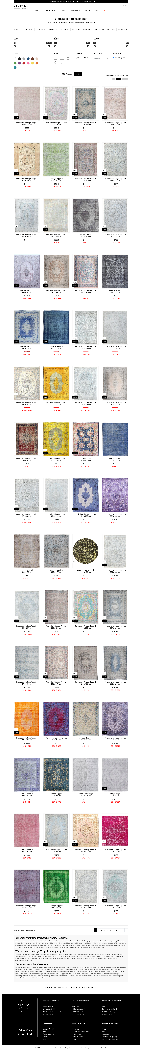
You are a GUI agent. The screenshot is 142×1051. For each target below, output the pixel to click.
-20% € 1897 (56, 242)
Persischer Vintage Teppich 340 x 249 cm (56, 235)
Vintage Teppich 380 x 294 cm (85, 235)
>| (126, 930)
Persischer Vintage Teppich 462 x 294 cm (115, 738)
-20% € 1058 (85, 913)
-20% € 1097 (85, 690)
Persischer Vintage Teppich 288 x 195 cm (26, 235)
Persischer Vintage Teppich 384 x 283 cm (115, 515)
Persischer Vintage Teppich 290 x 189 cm (85, 682)
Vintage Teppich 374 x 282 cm (56, 179)
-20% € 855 (27, 186)
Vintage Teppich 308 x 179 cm (27, 570)
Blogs (74, 1039)
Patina (45, 1036)
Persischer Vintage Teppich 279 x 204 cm (26, 515)
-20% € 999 (56, 130)
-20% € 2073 (56, 354)
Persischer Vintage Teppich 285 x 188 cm (26, 179)
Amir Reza (75, 1006)
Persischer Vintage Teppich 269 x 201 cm (26, 626)
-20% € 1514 (27, 354)
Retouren (105, 1031)
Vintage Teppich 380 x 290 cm (27, 794)
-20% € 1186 (115, 242)
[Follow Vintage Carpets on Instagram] (31, 1034)
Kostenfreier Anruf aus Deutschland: (63, 987)
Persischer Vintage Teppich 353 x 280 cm (26, 403)
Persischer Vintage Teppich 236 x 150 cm (115, 123)
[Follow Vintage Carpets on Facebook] (18, 1034)
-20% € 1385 (56, 857)
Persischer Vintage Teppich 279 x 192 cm (56, 123)
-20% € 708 (115, 130)
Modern (46, 1031)
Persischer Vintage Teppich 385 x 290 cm (85, 626)
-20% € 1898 (56, 410)
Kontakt (104, 1028)
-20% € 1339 (115, 186)
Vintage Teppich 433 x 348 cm (56, 906)
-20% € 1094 (85, 354)
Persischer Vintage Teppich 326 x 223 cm (56, 850)
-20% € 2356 (85, 298)
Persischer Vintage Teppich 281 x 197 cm (85, 403)
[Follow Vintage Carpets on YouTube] (23, 1034)
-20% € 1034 (56, 690)
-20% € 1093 (27, 522)
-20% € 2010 (115, 745)
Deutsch (124, 5)
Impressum (106, 1034)
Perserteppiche (48, 1034)
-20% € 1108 (85, 801)
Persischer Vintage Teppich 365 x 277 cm (56, 403)
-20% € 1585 (85, 522)
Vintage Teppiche (49, 1028)
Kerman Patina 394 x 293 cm (85, 459)
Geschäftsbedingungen (110, 1039)
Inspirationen (77, 1034)
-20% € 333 (27, 466)
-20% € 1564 (115, 801)
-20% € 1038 (27, 634)
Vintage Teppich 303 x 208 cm (115, 459)
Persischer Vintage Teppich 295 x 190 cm (56, 459)
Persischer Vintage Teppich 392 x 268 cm (115, 682)
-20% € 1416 (27, 801)
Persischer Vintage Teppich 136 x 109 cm (26, 459)
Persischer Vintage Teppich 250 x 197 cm (115, 850)
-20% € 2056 (27, 410)
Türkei (87, 58)
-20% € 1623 (85, 130)
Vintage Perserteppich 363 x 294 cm (85, 794)
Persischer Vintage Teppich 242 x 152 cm (85, 179)
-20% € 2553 (56, 298)
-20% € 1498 (27, 298)
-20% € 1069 (56, 522)
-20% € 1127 (115, 857)
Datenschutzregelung (109, 1036)
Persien (79, 58)
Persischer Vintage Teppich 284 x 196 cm (56, 515)
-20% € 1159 (85, 242)
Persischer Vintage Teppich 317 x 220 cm (115, 179)
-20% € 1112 (115, 298)
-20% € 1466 (85, 745)
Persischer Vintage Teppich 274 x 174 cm (26, 682)
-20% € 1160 (115, 522)
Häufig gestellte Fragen (80, 1031)
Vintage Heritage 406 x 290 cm (26, 291)
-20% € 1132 (115, 578)
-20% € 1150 (115, 913)
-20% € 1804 (115, 354)
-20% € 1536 (85, 466)
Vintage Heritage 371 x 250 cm (85, 738)
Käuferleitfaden (78, 1036)
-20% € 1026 (85, 857)
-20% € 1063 (85, 410)
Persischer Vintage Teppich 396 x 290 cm (26, 738)
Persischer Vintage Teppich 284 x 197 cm (115, 235)
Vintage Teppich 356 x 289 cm (115, 794)
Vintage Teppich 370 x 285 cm (56, 794)
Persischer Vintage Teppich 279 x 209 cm (56, 626)
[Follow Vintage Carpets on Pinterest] (27, 1034)
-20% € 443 (115, 466)
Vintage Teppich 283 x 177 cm (56, 570)
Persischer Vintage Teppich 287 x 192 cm (85, 906)
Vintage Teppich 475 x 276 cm (56, 347)
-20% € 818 (86, 578)
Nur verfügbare (120, 58)
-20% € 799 (27, 130)
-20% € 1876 (85, 634)
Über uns (75, 1028)
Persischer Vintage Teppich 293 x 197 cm (85, 347)
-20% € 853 (27, 857)
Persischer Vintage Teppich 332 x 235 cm (85, 123)
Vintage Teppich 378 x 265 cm (115, 291)
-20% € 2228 (115, 410)
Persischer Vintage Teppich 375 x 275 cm (115, 403)
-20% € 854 (86, 186)
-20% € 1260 (56, 634)
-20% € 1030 (27, 690)
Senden (78, 74)
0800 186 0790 (89, 987)
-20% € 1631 (56, 913)
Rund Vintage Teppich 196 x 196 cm (85, 570)
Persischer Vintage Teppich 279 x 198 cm (115, 906)
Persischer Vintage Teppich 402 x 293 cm (85, 291)
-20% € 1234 (56, 186)
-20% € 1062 (56, 466)
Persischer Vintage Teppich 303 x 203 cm (115, 570)
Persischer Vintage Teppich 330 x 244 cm (115, 347)
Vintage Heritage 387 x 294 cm (26, 347)
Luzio (104, 1006)
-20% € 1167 (27, 913)
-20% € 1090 (56, 745)
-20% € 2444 (27, 745)
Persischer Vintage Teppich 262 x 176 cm (56, 682)
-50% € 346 (56, 578)
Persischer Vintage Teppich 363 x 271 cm (26, 906)
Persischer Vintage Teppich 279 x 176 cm (26, 123)
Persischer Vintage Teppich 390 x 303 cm (56, 291)
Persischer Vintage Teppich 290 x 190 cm (85, 850)
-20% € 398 (27, 578)
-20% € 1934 (115, 690)
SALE (44, 1039)
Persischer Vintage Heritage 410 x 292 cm (86, 515)
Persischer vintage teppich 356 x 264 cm (56, 738)
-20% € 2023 (115, 634)
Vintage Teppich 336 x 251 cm (27, 850)
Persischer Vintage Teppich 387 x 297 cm (115, 626)
